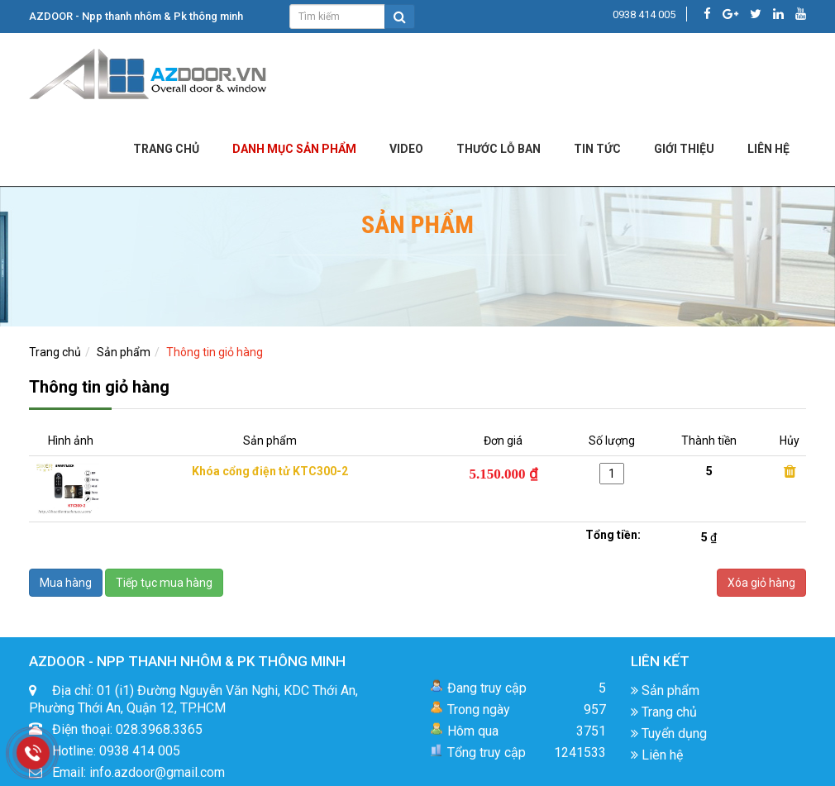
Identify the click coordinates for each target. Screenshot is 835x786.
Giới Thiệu (684, 148)
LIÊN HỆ (768, 148)
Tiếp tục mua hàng (164, 582)
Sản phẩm (123, 352)
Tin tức (597, 148)
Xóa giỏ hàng (761, 582)
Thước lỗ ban (498, 148)
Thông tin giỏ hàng (214, 352)
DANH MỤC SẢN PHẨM (294, 148)
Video (406, 148)
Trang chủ (166, 148)
